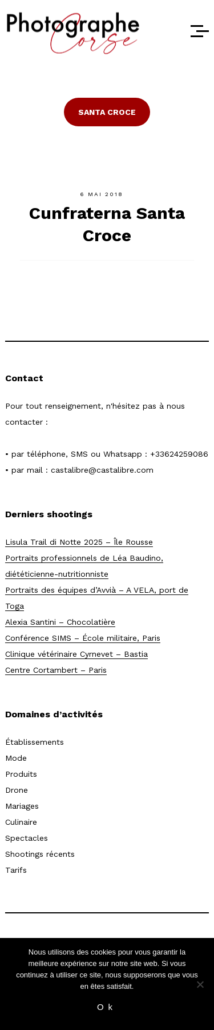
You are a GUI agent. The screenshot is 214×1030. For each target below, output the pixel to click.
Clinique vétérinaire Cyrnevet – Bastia (76, 653)
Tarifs (16, 870)
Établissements (34, 741)
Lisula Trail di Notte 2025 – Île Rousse (79, 541)
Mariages (22, 806)
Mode (16, 757)
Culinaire (21, 822)
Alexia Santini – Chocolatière (60, 621)
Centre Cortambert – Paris (56, 669)
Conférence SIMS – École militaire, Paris (82, 637)
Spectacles (26, 838)
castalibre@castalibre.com (102, 469)
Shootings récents (40, 854)
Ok (107, 1007)
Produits (21, 774)
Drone (16, 790)
